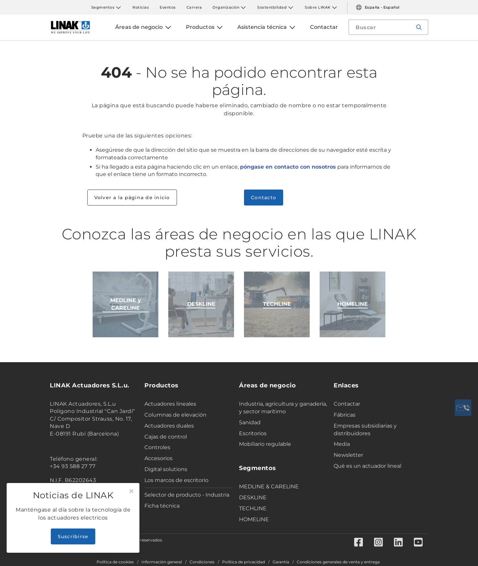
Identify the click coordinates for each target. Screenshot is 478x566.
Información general (161, 562)
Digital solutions (165, 469)
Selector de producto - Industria (186, 495)
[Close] (131, 491)
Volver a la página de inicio (132, 198)
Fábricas (345, 415)
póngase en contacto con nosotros (288, 167)
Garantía (281, 562)
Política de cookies (115, 562)
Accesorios (158, 458)
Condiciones (202, 562)
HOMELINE (254, 519)
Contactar (347, 404)
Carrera (194, 7)
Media (342, 444)
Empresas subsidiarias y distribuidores (365, 430)
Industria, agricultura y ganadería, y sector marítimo (283, 408)
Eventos (168, 7)
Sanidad (250, 422)
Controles (157, 447)
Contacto (263, 198)
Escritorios (253, 433)
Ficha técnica (162, 506)
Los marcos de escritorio (176, 480)
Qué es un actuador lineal (367, 466)
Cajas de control (165, 437)
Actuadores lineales (170, 404)
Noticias (140, 7)
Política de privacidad (243, 562)
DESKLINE (253, 497)
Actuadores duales (169, 426)
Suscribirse (73, 536)
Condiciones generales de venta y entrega (338, 562)
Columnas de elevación (175, 415)
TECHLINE (253, 508)
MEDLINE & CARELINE (269, 486)
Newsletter (348, 455)
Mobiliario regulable (265, 444)
